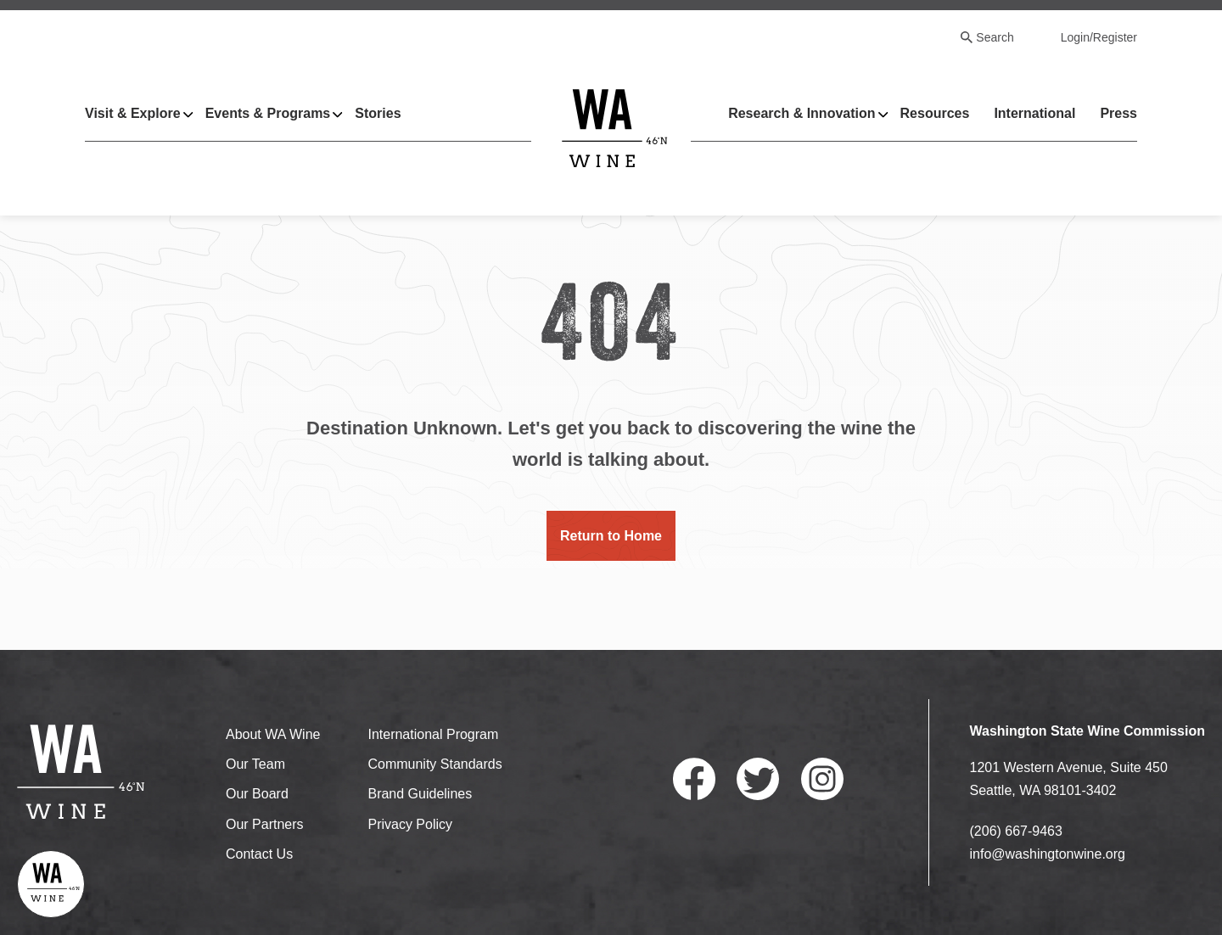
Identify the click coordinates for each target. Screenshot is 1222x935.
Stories (378, 113)
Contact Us (259, 854)
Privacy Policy (409, 824)
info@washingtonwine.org (1047, 854)
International (1034, 113)
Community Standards (434, 764)
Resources (935, 113)
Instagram (822, 779)
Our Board (257, 794)
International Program (432, 734)
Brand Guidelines (419, 794)
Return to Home (611, 536)
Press (1118, 113)
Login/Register (1099, 37)
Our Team (255, 764)
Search (994, 37)
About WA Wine (273, 734)
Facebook (694, 779)
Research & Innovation (801, 113)
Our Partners (265, 824)
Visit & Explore (133, 113)
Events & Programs (268, 113)
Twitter (758, 779)
